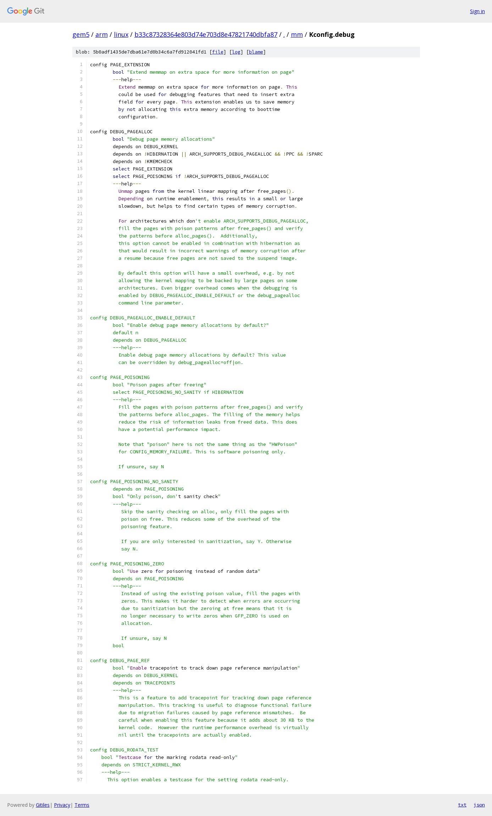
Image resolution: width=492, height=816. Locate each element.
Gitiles (43, 804)
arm (101, 34)
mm (297, 34)
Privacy (62, 804)
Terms (81, 804)
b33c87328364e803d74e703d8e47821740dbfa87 (205, 34)
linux (121, 34)
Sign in (477, 11)
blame (256, 52)
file (217, 52)
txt (462, 804)
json (479, 804)
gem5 (80, 34)
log (236, 52)
